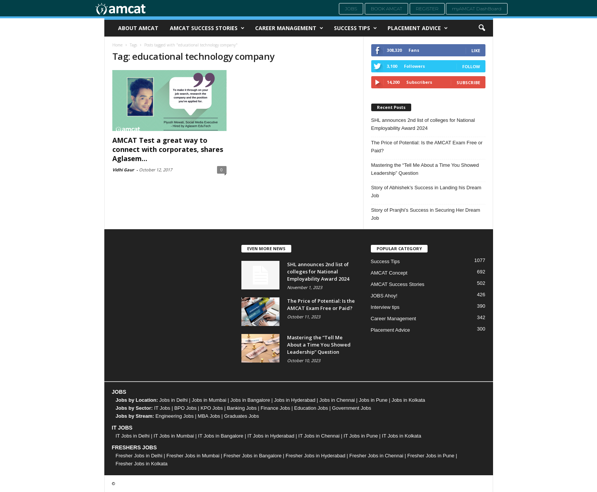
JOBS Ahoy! (384, 296)
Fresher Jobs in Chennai (377, 455)
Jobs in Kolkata (408, 400)
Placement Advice (418, 28)
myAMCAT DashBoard (476, 8)
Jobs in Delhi (173, 400)
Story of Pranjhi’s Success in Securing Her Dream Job (425, 214)
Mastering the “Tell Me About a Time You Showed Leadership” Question (425, 169)
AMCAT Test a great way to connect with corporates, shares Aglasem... (167, 149)
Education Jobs (311, 408)
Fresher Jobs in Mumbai (192, 455)
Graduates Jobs (241, 416)
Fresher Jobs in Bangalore (252, 455)
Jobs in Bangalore (250, 400)
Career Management (289, 28)
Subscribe (468, 82)
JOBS (119, 392)
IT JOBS (122, 428)
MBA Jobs (209, 416)
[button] (481, 28)
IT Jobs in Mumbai (173, 436)
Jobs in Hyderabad (294, 400)
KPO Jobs (212, 408)
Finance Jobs (275, 408)
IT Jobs (162, 408)
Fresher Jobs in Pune (431, 455)
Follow (471, 66)
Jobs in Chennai (337, 400)
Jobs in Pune (373, 400)
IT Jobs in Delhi (133, 436)
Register (427, 8)
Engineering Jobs (174, 416)
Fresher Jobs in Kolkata (142, 463)
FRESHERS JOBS (134, 447)
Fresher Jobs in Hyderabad (315, 455)
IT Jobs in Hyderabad (270, 436)
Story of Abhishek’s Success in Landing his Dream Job (426, 191)
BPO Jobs (185, 408)
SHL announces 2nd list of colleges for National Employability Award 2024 (423, 124)
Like (475, 50)
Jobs (351, 8)
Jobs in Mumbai (209, 400)
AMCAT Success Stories (207, 28)
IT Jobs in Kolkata (401, 436)
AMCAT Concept (389, 273)
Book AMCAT (386, 8)
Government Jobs (351, 408)
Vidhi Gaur (123, 170)
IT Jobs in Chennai (319, 436)
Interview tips (385, 307)
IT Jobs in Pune (360, 436)
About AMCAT (138, 28)
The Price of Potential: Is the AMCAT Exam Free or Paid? (427, 146)
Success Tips (355, 28)
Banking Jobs (242, 408)
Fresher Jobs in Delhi (139, 455)
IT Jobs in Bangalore (220, 436)
